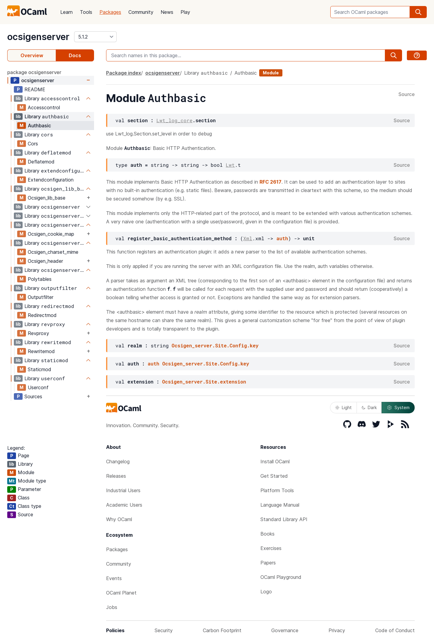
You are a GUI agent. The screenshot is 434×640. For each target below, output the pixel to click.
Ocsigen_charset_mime (53, 252)
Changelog (118, 461)
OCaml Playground (280, 577)
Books (267, 534)
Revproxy (38, 333)
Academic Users (124, 505)
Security (164, 630)
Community (140, 12)
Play (185, 12)
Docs (75, 55)
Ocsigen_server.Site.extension (204, 381)
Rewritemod (41, 351)
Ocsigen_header (45, 261)
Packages (110, 12)
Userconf (38, 387)
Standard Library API (283, 519)
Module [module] (271, 72)
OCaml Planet (121, 593)
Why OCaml (119, 519)
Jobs (111, 607)
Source (406, 94)
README (34, 89)
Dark (369, 407)
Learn (66, 12)
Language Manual (279, 505)
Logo (266, 592)
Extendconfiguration (51, 180)
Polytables (40, 279)
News (167, 12)
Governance (284, 630)
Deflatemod (41, 162)
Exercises (270, 548)
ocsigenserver (38, 36)
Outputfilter (40, 297)
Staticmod (39, 369)
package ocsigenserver (34, 72)
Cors (33, 144)
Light (343, 407)
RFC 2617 (270, 182)
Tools (86, 12)
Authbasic (39, 126)
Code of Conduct (395, 630)
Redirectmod (42, 315)
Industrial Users (123, 490)
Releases (116, 476)
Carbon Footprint (222, 630)
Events (114, 578)
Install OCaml (275, 461)
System (398, 407)
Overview (31, 55)
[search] (418, 12)
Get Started (274, 476)
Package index (123, 73)
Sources (33, 396)
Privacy (337, 630)
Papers (268, 563)
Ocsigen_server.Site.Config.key (215, 345)
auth (282, 238)
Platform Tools (277, 490)
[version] (95, 36)
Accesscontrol (44, 107)
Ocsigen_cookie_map (51, 234)
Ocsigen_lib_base (46, 198)
